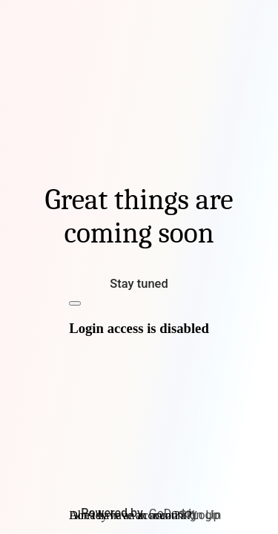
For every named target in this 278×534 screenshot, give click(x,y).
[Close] (75, 303)
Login (206, 515)
